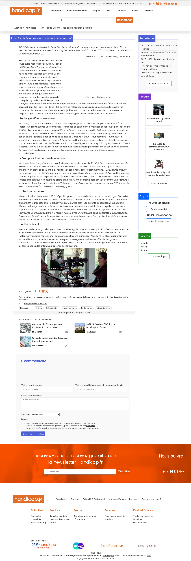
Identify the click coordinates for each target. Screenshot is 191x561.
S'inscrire (124, 471)
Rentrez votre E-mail (33, 471)
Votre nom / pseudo (31, 385)
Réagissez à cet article (35, 303)
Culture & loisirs (52, 308)
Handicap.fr (108, 555)
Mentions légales (117, 499)
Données (133, 499)
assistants (90, 426)
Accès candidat (157, 209)
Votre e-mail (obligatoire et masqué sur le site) (99, 385)
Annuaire (145, 250)
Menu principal (66, 3)
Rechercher (124, 20)
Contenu (34, 3)
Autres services (106, 3)
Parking (144, 246)
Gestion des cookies (135, 3)
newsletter (64, 462)
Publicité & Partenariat (94, 499)
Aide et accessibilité (49, 3)
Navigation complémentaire (85, 3)
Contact (75, 499)
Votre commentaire (31, 395)
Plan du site (119, 3)
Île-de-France (86, 308)
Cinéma (38, 308)
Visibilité (25, 414)
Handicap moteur (69, 308)
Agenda (144, 243)
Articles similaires (103, 308)
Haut (149, 555)
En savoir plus (158, 256)
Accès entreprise (158, 221)
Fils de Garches (103, 97)
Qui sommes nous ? (151, 499)
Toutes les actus (158, 83)
